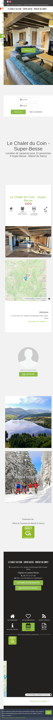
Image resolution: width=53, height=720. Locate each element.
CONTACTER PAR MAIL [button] (29, 591)
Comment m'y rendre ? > (38, 324)
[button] (37, 112)
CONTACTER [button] (29, 377)
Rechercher (19, 112)
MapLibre (45, 301)
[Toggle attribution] (49, 301)
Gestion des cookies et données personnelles (14, 717)
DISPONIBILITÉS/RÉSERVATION (29, 586)
